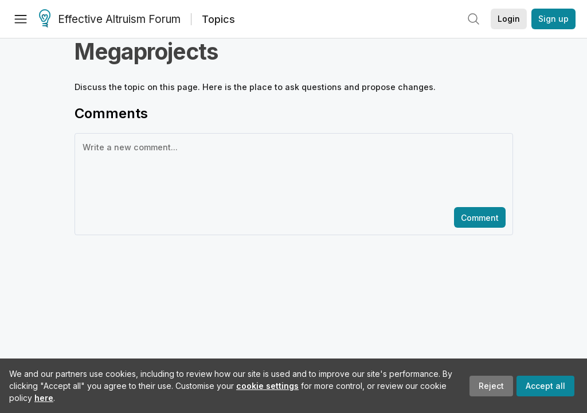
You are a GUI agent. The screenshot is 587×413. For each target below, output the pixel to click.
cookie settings (267, 386)
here (43, 398)
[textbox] (291, 169)
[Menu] (20, 19)
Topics (218, 19)
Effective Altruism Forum (110, 19)
